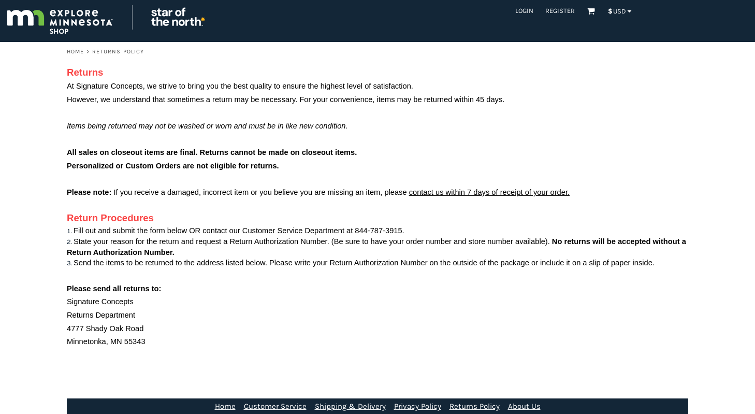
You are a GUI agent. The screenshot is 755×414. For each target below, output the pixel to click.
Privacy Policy (417, 406)
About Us (524, 406)
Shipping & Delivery (350, 406)
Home (75, 51)
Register (560, 11)
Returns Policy (474, 406)
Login (524, 11)
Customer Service (275, 406)
